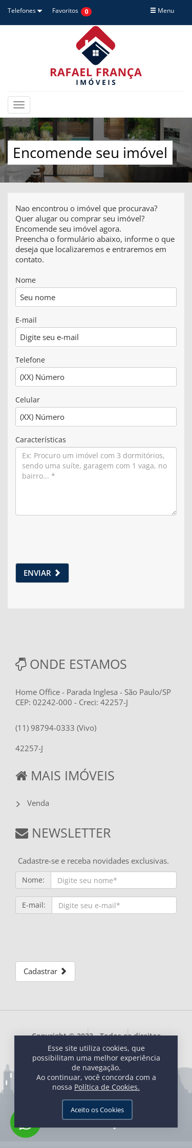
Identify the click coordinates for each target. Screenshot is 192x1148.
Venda (38, 803)
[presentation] (93, 543)
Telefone (30, 360)
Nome (25, 280)
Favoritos (65, 10)
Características (40, 439)
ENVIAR (42, 573)
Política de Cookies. (107, 1087)
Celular (27, 399)
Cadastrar (45, 971)
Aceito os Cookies (97, 1109)
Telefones (25, 10)
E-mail (26, 320)
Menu (162, 10)
